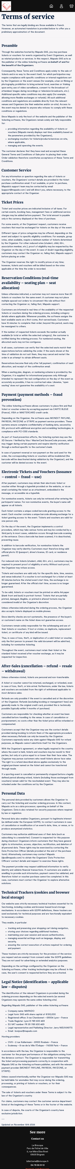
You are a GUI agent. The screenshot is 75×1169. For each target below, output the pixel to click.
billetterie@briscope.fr (38, 1128)
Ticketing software (32, 1149)
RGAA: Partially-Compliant (37, 1165)
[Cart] (71, 6)
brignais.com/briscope (37, 1135)
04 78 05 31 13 (37, 1131)
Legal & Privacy (37, 1162)
